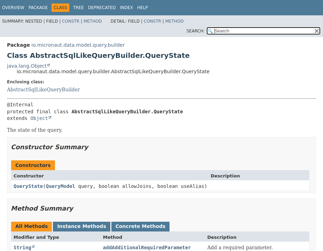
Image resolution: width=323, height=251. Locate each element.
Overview (13, 7)
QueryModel (60, 186)
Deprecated (102, 7)
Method (93, 21)
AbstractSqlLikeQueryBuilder (43, 89)
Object (39, 118)
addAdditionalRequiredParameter (147, 247)
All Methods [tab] (31, 226)
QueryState (28, 186)
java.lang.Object (27, 66)
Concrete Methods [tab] (141, 226)
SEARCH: (196, 31)
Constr (70, 21)
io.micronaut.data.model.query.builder (78, 45)
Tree (78, 7)
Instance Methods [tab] (81, 226)
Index (126, 7)
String (22, 247)
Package (38, 7)
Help (142, 7)
